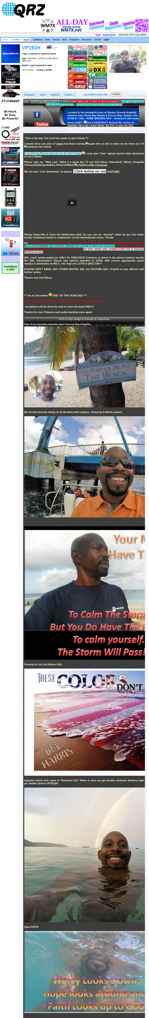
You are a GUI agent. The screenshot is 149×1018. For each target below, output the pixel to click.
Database (38, 39)
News (47, 39)
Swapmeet (74, 39)
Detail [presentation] (42, 94)
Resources (87, 39)
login (98, 35)
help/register (109, 35)
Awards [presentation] (69, 94)
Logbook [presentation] (55, 94)
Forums (56, 39)
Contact (97, 39)
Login (106, 39)
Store (64, 39)
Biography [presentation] (30, 94)
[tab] (29, 94)
